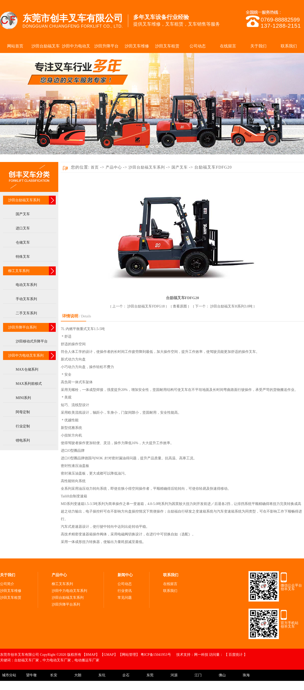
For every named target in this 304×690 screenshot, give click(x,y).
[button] (146, 146)
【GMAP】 (109, 655)
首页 (95, 167)
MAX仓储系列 (27, 369)
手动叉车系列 (26, 299)
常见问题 (125, 598)
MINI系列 (23, 398)
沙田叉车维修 (137, 46)
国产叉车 (23, 214)
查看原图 (180, 306)
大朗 (77, 675)
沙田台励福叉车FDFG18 (139, 306)
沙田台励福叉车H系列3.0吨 (224, 306)
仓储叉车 (23, 242)
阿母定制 (23, 412)
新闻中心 (125, 575)
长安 (53, 675)
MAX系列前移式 (29, 384)
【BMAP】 (91, 655)
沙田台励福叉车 (45, 46)
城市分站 (9, 675)
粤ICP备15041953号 (156, 655)
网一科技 (201, 655)
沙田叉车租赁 (167, 46)
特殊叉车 (23, 257)
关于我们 (258, 46)
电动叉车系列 (26, 285)
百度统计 (236, 655)
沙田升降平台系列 (22, 327)
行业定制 (23, 426)
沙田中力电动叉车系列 (26, 355)
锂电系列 (23, 440)
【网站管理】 (129, 655)
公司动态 (197, 46)
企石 (125, 675)
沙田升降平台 (106, 46)
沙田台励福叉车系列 (24, 200)
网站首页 (15, 46)
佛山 (222, 675)
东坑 (101, 675)
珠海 (246, 675)
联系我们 (289, 46)
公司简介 (7, 584)
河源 (174, 675)
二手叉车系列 (26, 313)
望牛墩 (31, 675)
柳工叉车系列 (18, 271)
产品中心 (114, 167)
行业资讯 (125, 591)
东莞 (150, 675)
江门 (198, 675)
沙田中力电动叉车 (76, 48)
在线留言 (228, 46)
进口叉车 (23, 228)
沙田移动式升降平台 (32, 341)
